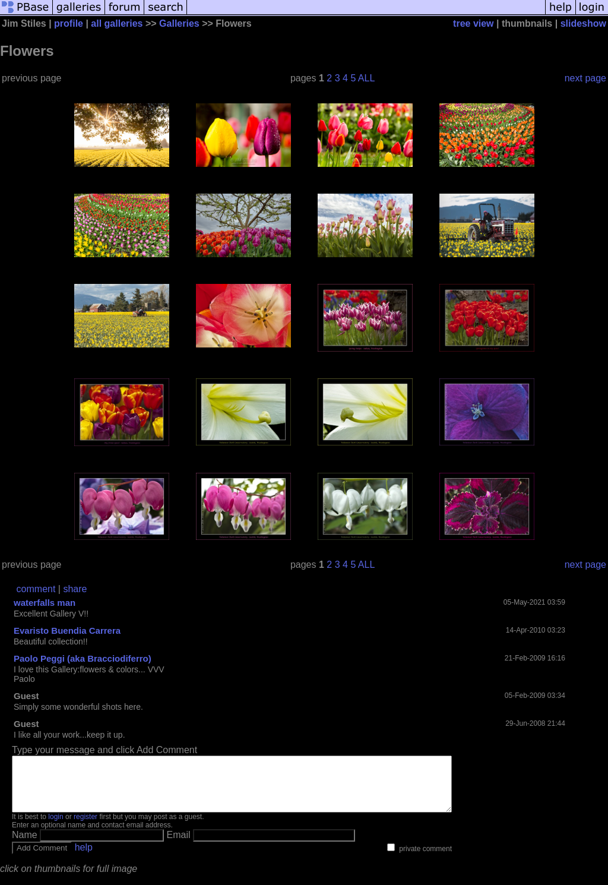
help (84, 858)
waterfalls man (44, 603)
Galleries (179, 23)
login (55, 827)
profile (68, 23)
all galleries (116, 23)
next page (585, 78)
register (85, 827)
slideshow (583, 23)
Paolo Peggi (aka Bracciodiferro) (82, 658)
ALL (366, 78)
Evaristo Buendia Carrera (67, 630)
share (75, 589)
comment (36, 589)
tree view (473, 23)
